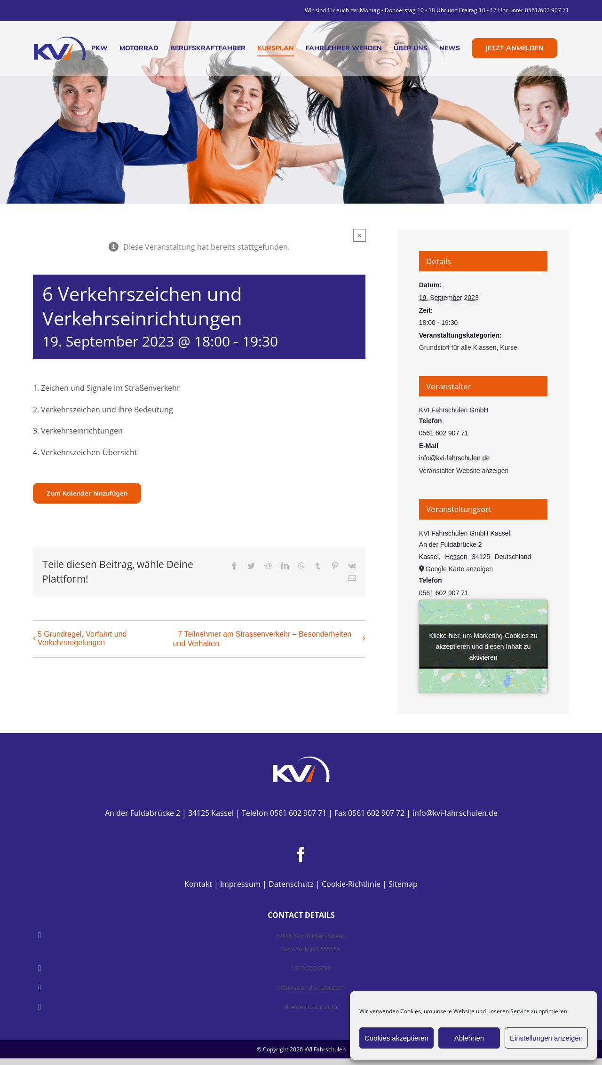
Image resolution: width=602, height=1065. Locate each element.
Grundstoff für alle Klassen (458, 347)
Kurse (508, 347)
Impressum (240, 884)
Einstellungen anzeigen (546, 1038)
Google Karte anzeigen (459, 569)
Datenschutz (291, 884)
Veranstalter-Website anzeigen (463, 470)
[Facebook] (301, 854)
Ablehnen (469, 1038)
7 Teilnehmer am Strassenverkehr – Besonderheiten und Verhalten (262, 638)
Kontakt (198, 884)
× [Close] (359, 235)
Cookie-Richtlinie (351, 884)
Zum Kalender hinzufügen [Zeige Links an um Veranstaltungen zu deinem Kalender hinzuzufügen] (87, 493)
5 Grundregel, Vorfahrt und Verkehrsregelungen (82, 638)
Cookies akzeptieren (396, 1038)
